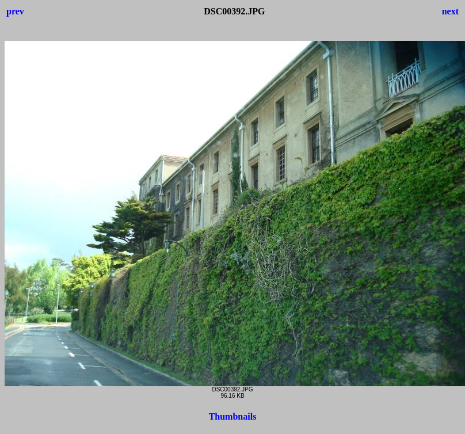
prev (15, 11)
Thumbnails (233, 416)
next (450, 11)
